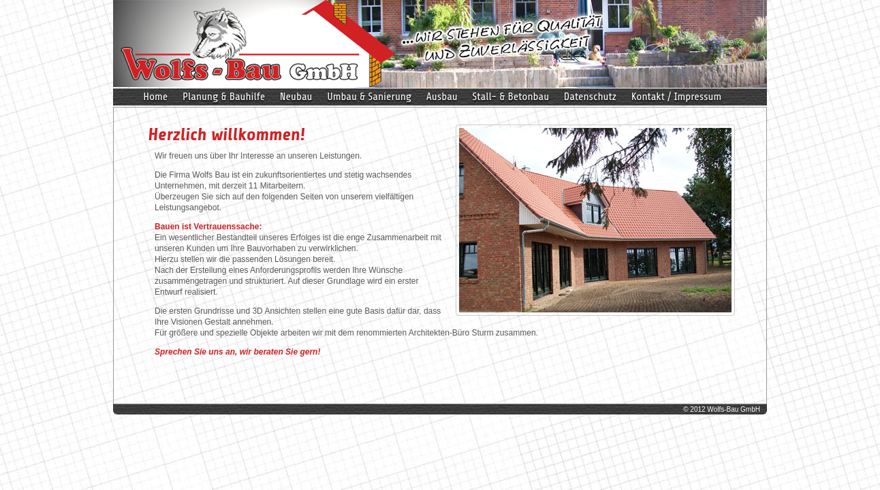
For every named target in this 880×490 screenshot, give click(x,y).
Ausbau (442, 97)
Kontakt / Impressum (677, 97)
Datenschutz (590, 97)
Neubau (296, 97)
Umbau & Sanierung (369, 97)
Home (155, 97)
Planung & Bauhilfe (224, 97)
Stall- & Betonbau (510, 97)
